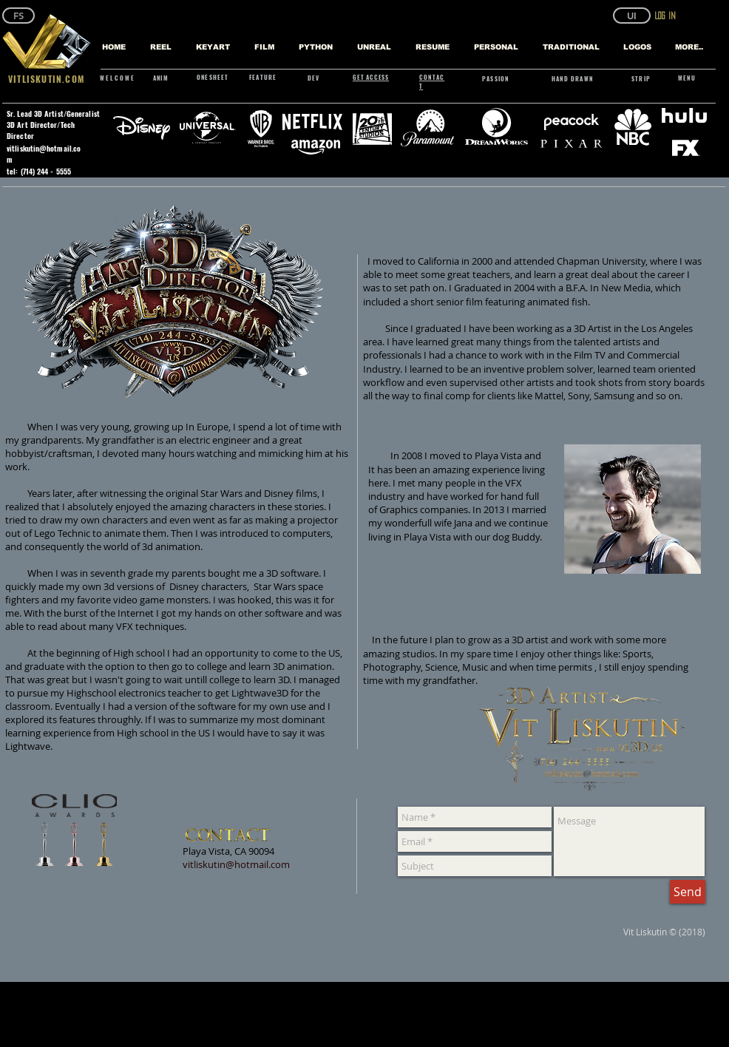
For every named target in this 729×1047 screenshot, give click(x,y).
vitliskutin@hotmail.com (236, 864)
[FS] (18, 15)
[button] (632, 15)
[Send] (687, 892)
